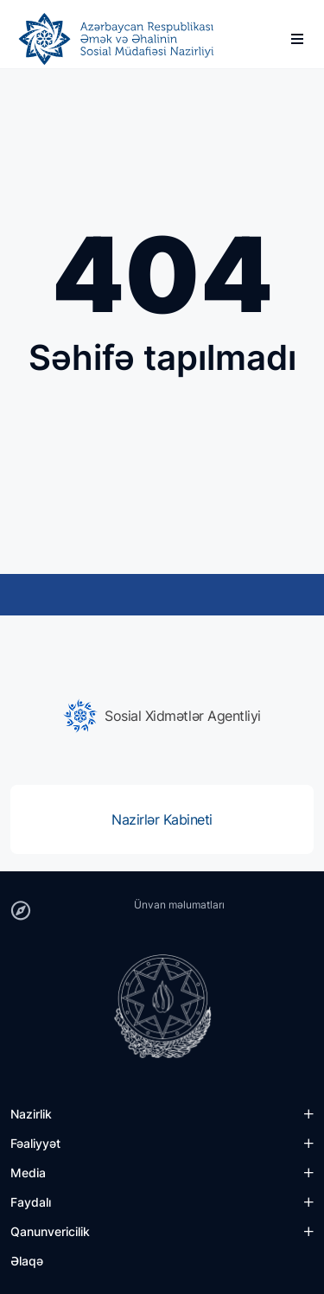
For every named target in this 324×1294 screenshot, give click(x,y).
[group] (162, 715)
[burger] (297, 39)
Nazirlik (31, 1113)
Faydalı (30, 1202)
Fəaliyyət (35, 1143)
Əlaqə (26, 1260)
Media (28, 1172)
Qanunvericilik (50, 1231)
